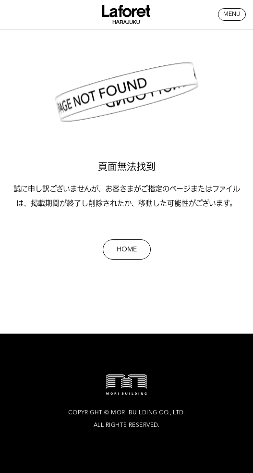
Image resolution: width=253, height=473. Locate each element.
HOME (127, 249)
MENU (232, 14)
